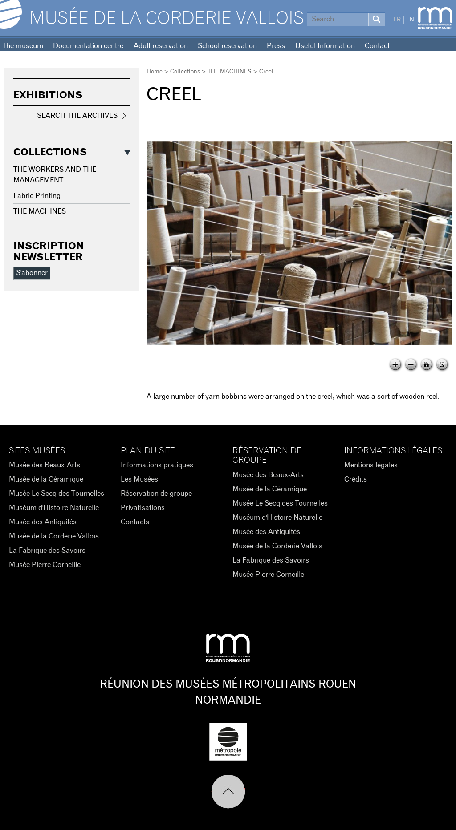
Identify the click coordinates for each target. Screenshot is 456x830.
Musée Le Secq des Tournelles (56, 493)
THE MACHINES (230, 72)
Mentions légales (371, 465)
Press (276, 45)
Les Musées (139, 479)
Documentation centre (88, 45)
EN (410, 20)
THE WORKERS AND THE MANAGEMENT (54, 175)
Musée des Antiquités (43, 522)
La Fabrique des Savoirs (47, 550)
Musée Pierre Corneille (45, 564)
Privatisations (143, 507)
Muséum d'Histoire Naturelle (54, 507)
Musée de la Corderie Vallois (166, 19)
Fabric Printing (37, 195)
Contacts (135, 522)
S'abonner (32, 272)
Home (155, 72)
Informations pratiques (157, 465)
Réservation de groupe (156, 493)
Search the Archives (77, 115)
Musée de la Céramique (46, 479)
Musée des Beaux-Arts (44, 465)
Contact (377, 45)
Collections (185, 72)
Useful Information (325, 45)
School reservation (227, 45)
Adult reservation (161, 45)
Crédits (355, 479)
